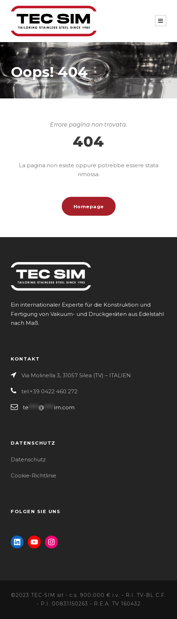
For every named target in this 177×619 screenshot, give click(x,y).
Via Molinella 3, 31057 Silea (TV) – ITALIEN (76, 375)
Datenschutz (28, 459)
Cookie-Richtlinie (33, 475)
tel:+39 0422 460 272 (49, 391)
